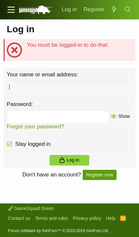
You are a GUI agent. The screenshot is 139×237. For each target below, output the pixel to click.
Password (19, 104)
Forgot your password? (35, 126)
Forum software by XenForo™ (58, 230)
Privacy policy (87, 218)
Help (111, 218)
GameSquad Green (31, 208)
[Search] (127, 10)
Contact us (19, 218)
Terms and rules (51, 218)
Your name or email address (42, 74)
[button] (11, 9)
